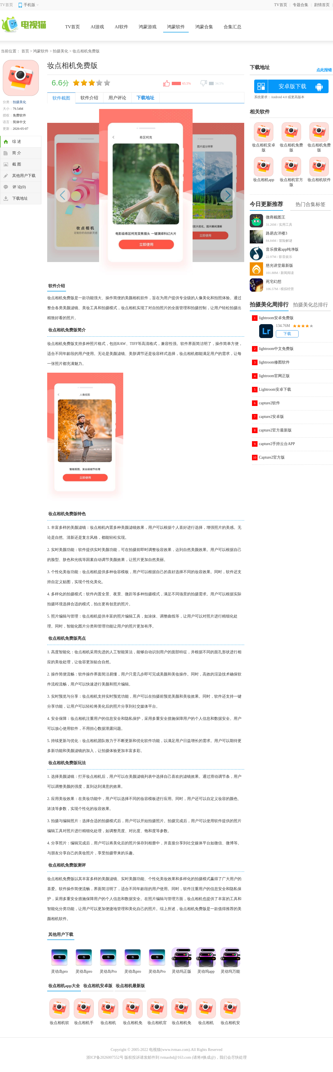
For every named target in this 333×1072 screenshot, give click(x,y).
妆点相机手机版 (84, 1024)
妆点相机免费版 (132, 1024)
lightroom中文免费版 (276, 349)
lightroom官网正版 (274, 376)
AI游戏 (97, 26)
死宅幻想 (273, 282)
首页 (25, 51)
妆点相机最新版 (130, 986)
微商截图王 (275, 217)
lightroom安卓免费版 (276, 318)
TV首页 (6, 5)
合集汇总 (232, 26)
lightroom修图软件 (274, 362)
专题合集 (300, 5)
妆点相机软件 (59, 1024)
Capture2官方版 (272, 457)
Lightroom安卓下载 (275, 389)
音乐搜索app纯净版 (282, 249)
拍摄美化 (60, 51)
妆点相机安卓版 (97, 986)
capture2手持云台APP (277, 444)
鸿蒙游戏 (148, 26)
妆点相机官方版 (157, 1024)
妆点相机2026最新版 (206, 1024)
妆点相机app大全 (64, 986)
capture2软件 (269, 403)
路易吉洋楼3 (276, 233)
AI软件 (121, 26)
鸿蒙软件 (176, 26)
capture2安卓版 (271, 417)
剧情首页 (322, 5)
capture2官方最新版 (275, 430)
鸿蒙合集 (204, 26)
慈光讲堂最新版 (279, 265)
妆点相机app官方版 (108, 1024)
